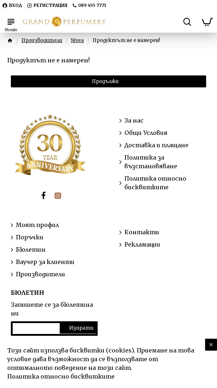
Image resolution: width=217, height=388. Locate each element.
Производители (41, 40)
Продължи (105, 81)
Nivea (77, 40)
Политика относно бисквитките (61, 376)
